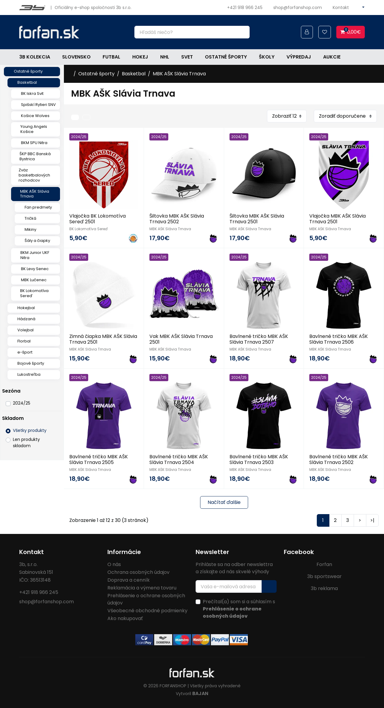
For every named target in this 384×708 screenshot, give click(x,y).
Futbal (111, 56)
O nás (114, 564)
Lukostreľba (28, 374)
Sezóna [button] (11, 390)
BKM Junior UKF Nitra (34, 255)
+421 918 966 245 (244, 8)
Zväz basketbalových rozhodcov (34, 175)
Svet (187, 56)
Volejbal (25, 330)
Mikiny (30, 229)
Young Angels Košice (33, 129)
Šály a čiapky (37, 240)
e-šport (24, 352)
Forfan (324, 564)
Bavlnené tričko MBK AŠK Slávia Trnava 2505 (98, 459)
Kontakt (341, 8)
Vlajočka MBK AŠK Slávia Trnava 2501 (337, 218)
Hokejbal (26, 308)
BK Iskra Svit (32, 93)
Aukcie (331, 56)
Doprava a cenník (128, 580)
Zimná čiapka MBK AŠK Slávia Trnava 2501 (103, 339)
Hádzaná (26, 319)
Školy (266, 56)
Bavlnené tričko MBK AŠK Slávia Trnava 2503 (259, 459)
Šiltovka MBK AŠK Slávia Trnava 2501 (257, 218)
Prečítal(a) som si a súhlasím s (239, 608)
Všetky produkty (29, 430)
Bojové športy (30, 363)
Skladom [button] (13, 418)
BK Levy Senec (35, 269)
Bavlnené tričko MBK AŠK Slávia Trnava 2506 (338, 339)
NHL (164, 56)
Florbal (24, 341)
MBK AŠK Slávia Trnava (34, 193)
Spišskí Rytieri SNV (38, 104)
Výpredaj (298, 56)
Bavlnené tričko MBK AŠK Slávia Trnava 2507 (259, 339)
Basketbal (27, 82)
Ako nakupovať (125, 618)
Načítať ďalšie (224, 502)
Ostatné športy (226, 56)
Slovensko (76, 56)
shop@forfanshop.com (297, 8)
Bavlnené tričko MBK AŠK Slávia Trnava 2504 (178, 459)
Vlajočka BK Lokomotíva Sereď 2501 (97, 218)
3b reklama (324, 588)
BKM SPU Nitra (34, 143)
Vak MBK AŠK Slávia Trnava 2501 (181, 339)
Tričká (30, 218)
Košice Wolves (35, 116)
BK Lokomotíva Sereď (34, 293)
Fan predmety (38, 207)
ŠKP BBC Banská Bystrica (35, 156)
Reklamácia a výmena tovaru (141, 587)
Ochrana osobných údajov (138, 572)
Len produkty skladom (26, 442)
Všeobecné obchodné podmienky (147, 610)
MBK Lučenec (33, 280)
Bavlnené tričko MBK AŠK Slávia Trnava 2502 (338, 459)
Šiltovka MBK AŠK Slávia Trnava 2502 (176, 218)
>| (372, 520)
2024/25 (21, 403)
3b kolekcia (34, 56)
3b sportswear (324, 576)
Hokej (140, 56)
